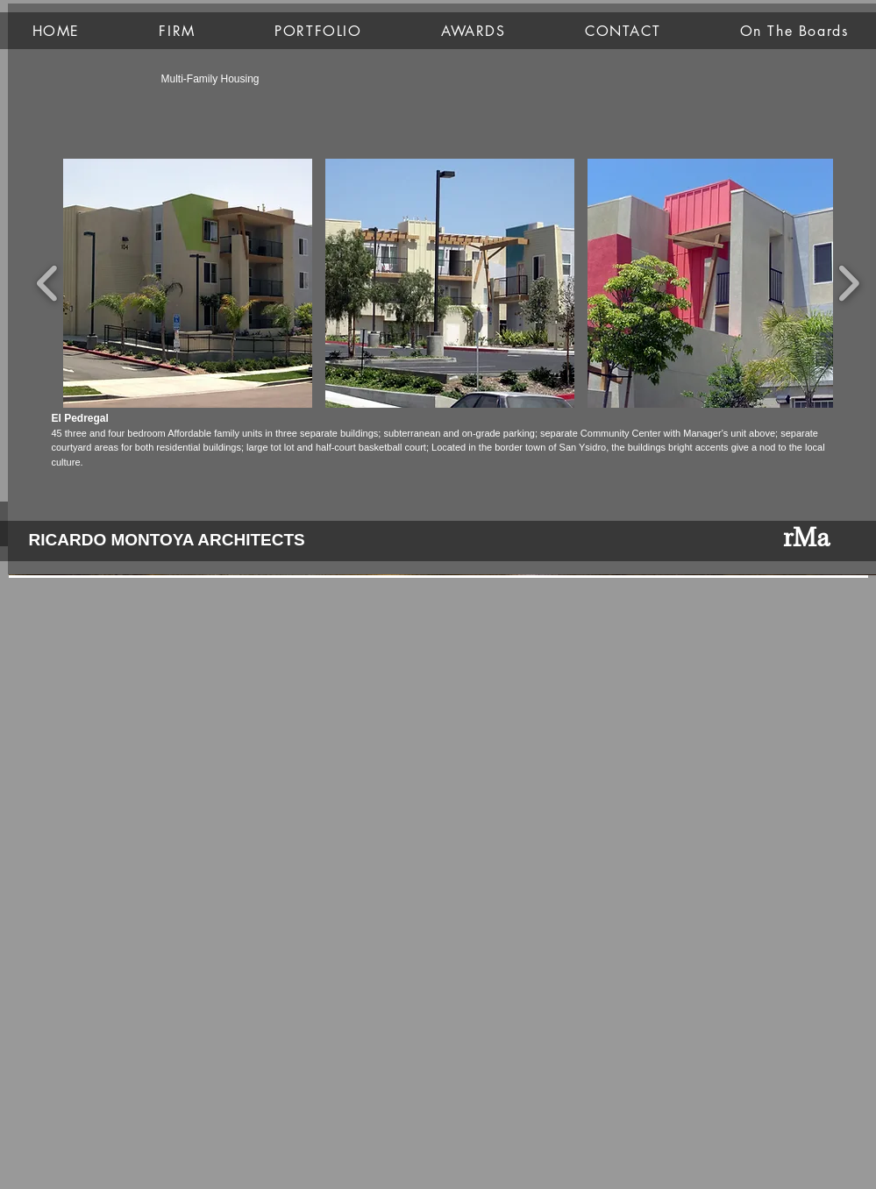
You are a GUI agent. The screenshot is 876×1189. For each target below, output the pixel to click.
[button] (187, 283)
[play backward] (48, 283)
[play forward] (848, 283)
